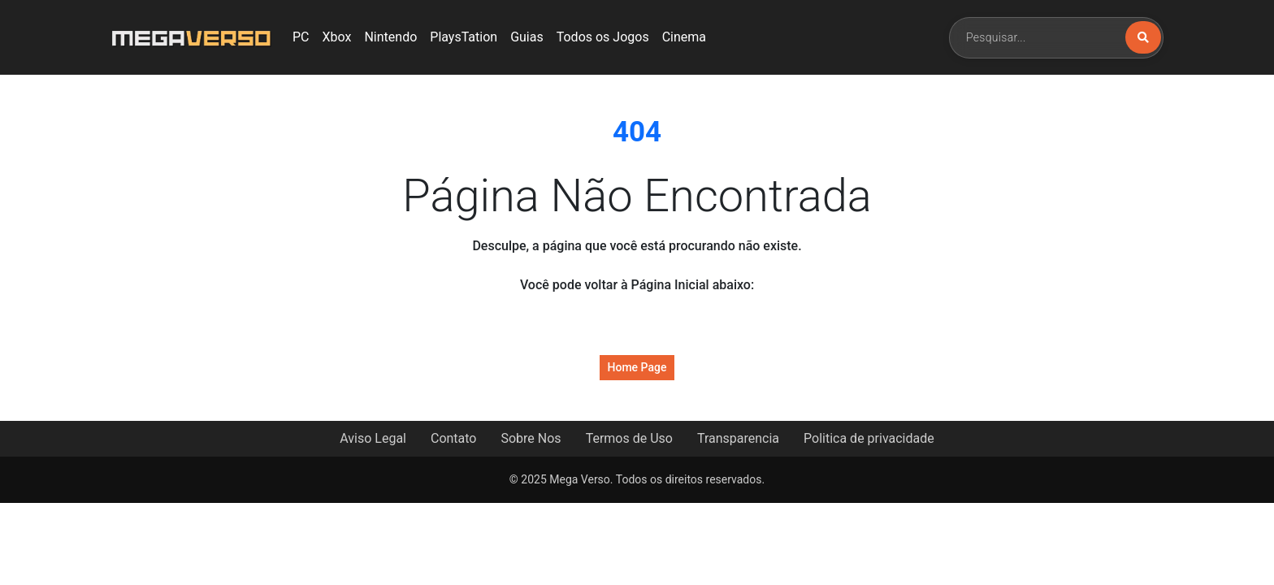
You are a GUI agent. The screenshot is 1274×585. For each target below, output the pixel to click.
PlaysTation (463, 37)
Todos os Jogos (603, 37)
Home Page (637, 367)
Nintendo (390, 37)
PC (301, 37)
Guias (527, 37)
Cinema (684, 37)
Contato (454, 438)
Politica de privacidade (869, 438)
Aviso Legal (373, 438)
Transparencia (738, 438)
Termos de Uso (629, 438)
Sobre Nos (530, 438)
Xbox (337, 37)
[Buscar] (1143, 37)
